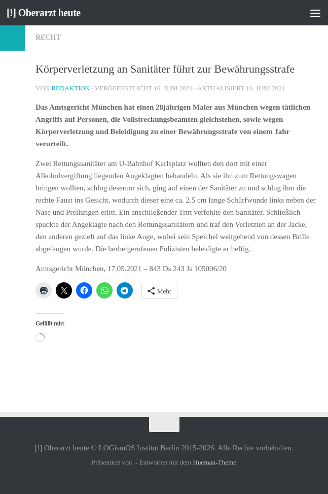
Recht (48, 37)
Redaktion (70, 88)
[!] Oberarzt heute (46, 13)
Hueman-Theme (214, 462)
